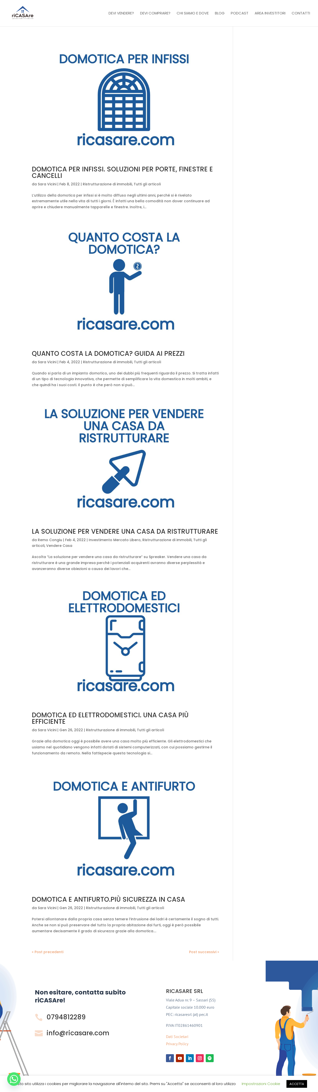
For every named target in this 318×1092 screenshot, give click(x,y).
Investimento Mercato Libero (115, 539)
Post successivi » (204, 951)
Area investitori (270, 13)
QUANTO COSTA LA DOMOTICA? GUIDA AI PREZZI (108, 353)
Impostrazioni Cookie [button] (261, 1083)
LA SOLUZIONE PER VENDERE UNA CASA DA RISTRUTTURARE (125, 531)
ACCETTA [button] (296, 1084)
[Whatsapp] (14, 1079)
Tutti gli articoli (147, 184)
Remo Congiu (50, 539)
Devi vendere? (121, 13)
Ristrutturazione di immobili (107, 184)
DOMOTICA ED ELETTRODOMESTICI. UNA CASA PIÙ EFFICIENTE (110, 718)
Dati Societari (177, 1036)
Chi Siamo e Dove (193, 13)
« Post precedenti (47, 951)
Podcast (239, 13)
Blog (220, 13)
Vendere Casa (59, 545)
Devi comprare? (155, 13)
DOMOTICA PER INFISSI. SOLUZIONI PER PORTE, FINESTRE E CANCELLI (122, 172)
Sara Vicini (47, 184)
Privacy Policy (177, 1043)
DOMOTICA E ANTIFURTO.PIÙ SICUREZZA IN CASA (108, 899)
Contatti (301, 13)
